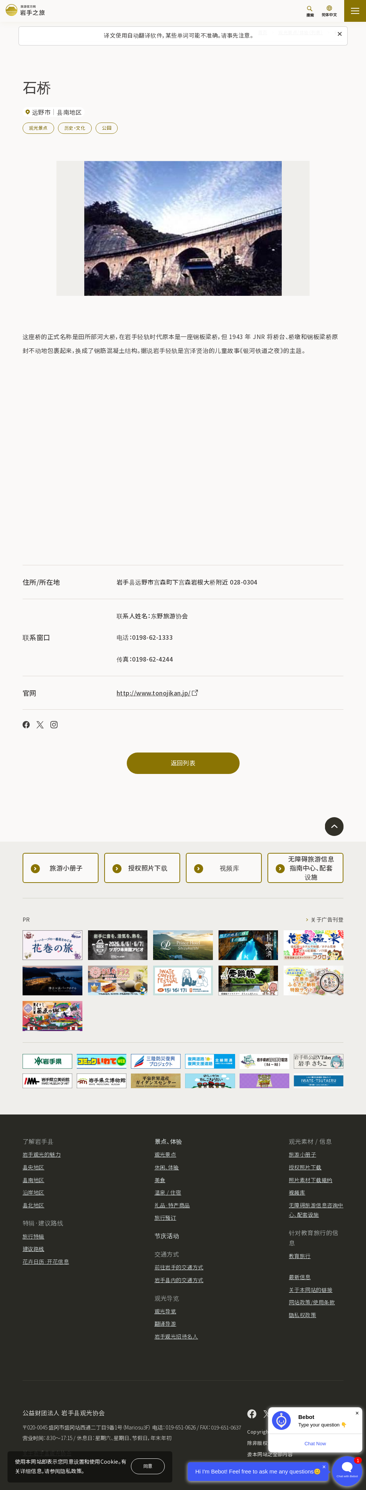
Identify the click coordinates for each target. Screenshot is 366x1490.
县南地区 (33, 1180)
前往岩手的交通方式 (179, 1267)
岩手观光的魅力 (42, 1154)
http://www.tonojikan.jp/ (158, 692)
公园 (106, 127)
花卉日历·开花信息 (46, 1261)
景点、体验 (168, 1141)
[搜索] (310, 11)
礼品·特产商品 (172, 1205)
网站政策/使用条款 (312, 1302)
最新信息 (300, 1277)
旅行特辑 (33, 1236)
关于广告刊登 (327, 919)
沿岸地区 (33, 1192)
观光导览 (165, 1311)
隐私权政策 (302, 1315)
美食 (160, 1180)
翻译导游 (165, 1323)
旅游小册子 (302, 1154)
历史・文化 (74, 127)
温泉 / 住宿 (168, 1192)
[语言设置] (329, 11)
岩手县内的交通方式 (179, 1280)
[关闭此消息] (339, 34)
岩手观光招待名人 (176, 1336)
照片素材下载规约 (311, 1180)
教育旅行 (300, 1256)
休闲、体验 (167, 1167)
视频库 (297, 1192)
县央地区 (33, 1167)
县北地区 (33, 1205)
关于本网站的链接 (311, 1289)
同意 (147, 1466)
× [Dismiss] (357, 1413)
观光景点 (38, 127)
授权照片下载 (305, 1167)
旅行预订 (165, 1217)
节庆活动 (167, 1235)
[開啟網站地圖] (355, 11)
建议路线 (33, 1248)
